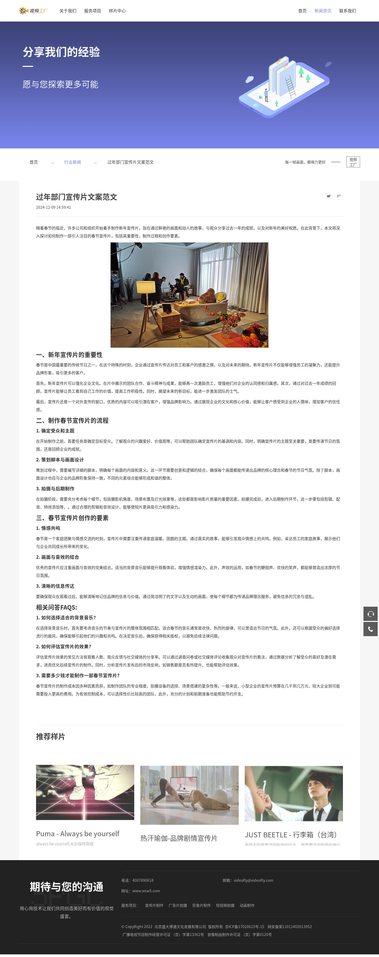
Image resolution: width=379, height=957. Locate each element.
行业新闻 (72, 162)
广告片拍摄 (178, 905)
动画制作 (247, 905)
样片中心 (117, 10)
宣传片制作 (154, 905)
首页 (302, 10)
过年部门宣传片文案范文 (130, 162)
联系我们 (347, 10)
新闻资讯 (323, 10)
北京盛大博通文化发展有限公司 (180, 926)
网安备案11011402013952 (290, 926)
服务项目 (92, 10)
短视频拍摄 (225, 905)
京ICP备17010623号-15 (244, 926)
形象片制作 (201, 905)
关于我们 (67, 10)
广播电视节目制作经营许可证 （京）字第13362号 (163, 934)
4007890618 (142, 880)
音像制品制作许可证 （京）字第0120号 (239, 934)
